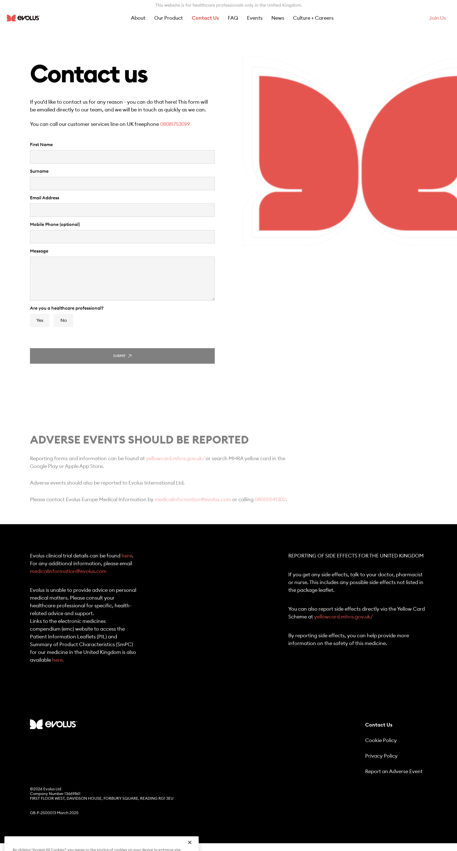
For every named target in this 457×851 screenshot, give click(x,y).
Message (39, 251)
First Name (41, 144)
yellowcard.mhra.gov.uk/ (175, 464)
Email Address (44, 198)
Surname (39, 171)
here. (58, 660)
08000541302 (270, 505)
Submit (122, 356)
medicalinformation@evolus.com (193, 505)
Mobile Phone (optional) (55, 224)
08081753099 (175, 124)
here (127, 555)
